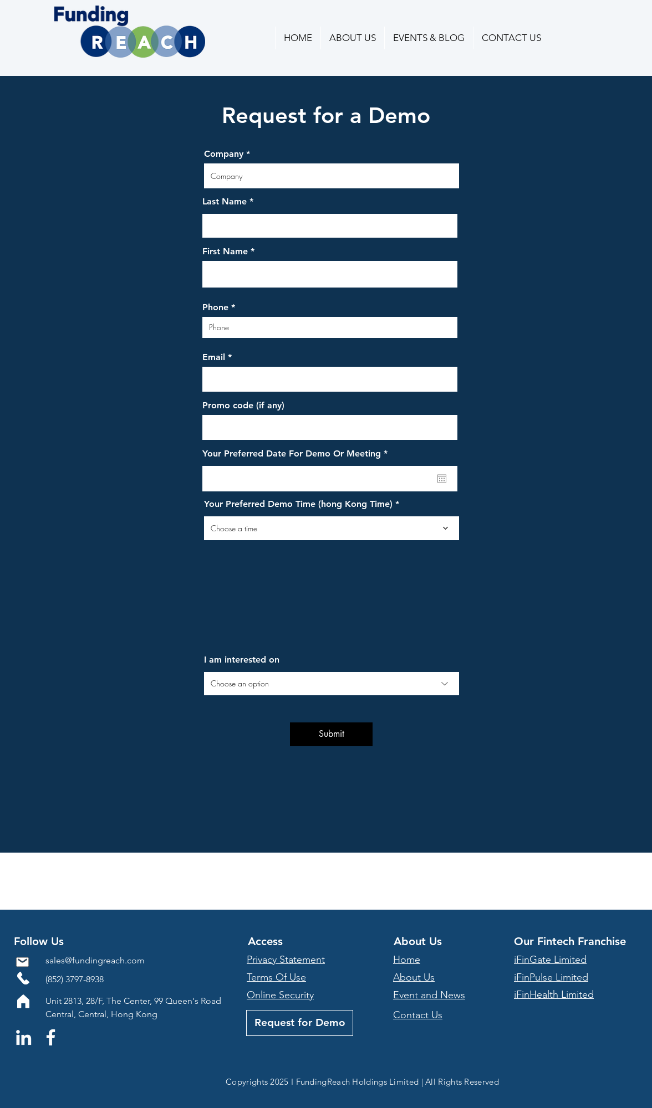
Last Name (224, 201)
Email (213, 357)
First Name (225, 251)
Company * (227, 154)
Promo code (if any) (243, 405)
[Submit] (331, 734)
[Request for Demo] (299, 1023)
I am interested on (241, 659)
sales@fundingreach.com (95, 960)
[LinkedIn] (23, 1037)
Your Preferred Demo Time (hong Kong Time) (298, 504)
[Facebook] (51, 1037)
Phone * (218, 307)
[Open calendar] (441, 478)
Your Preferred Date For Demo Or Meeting (297, 453)
